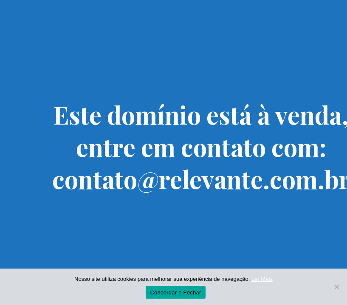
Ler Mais (262, 279)
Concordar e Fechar (175, 292)
